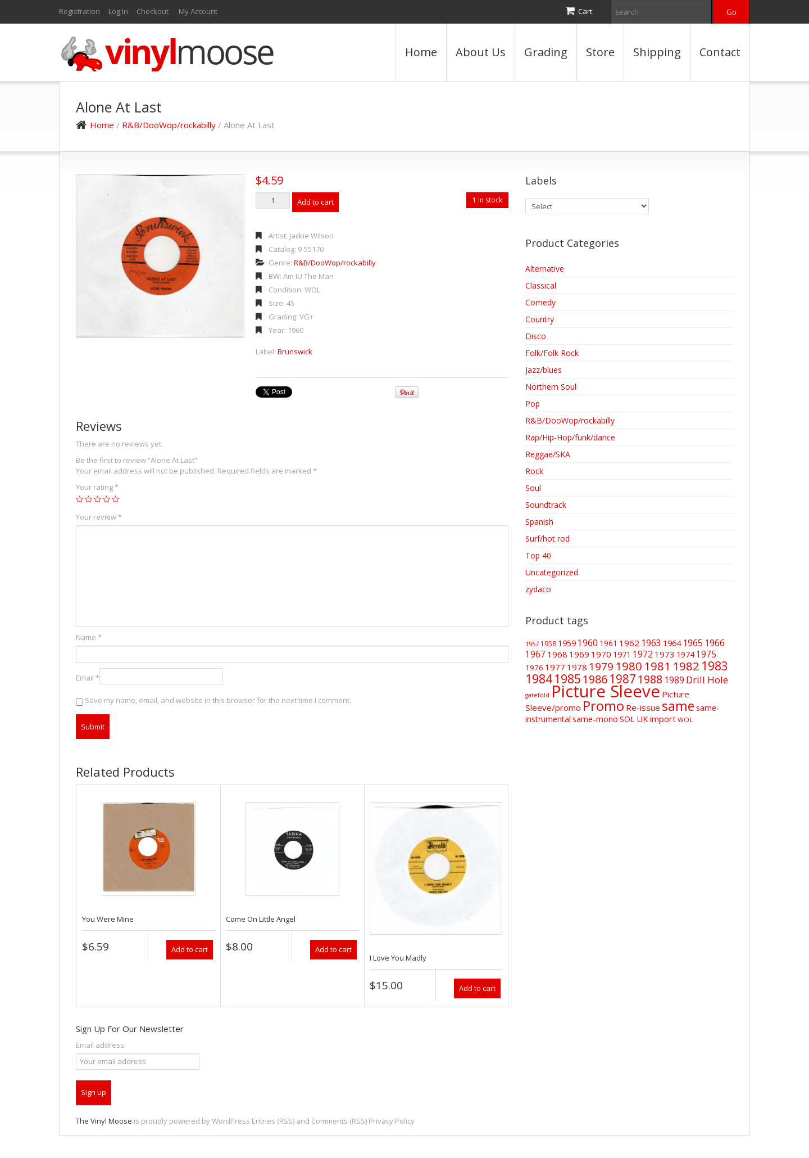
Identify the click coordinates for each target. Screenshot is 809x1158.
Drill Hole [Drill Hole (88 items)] (707, 679)
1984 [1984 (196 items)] (538, 678)
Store (600, 52)
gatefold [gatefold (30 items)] (537, 695)
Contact (719, 52)
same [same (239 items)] (678, 706)
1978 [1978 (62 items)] (577, 667)
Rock (534, 471)
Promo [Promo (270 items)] (603, 706)
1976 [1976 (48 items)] (534, 668)
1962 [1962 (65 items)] (629, 642)
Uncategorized (551, 572)
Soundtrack (545, 504)
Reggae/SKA (547, 454)
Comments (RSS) (339, 1121)
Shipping (657, 52)
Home (421, 52)
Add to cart (315, 202)
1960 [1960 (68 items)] (588, 643)
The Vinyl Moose (104, 1121)
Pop (532, 403)
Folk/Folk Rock (552, 353)
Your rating (97, 487)
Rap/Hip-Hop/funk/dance (570, 437)
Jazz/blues (543, 369)
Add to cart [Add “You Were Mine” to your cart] (189, 949)
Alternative (544, 268)
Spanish (539, 521)
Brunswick (295, 351)
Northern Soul (550, 386)
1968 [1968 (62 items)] (557, 654)
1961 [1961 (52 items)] (608, 643)
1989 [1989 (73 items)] (674, 680)
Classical (540, 285)
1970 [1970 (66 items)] (601, 654)
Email (87, 678)
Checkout (153, 11)
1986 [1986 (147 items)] (595, 679)
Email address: (101, 1045)
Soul (533, 488)
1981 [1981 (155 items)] (657, 666)
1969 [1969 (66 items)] (579, 654)
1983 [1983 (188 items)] (714, 665)
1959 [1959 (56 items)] (567, 643)
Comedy (540, 302)
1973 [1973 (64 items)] (665, 654)
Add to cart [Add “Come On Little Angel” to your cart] (333, 949)
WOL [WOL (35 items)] (685, 719)
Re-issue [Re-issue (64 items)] (643, 707)
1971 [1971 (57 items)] (622, 654)
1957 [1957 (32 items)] (532, 643)
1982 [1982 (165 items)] (685, 666)
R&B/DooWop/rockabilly (169, 124)
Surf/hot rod (547, 538)
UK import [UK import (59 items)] (656, 718)
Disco (535, 336)
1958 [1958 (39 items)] (548, 643)
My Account (198, 11)
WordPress (231, 1121)
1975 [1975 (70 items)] (706, 654)
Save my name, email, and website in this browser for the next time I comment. (218, 700)
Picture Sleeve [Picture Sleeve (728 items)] (605, 691)
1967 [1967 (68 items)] (535, 654)
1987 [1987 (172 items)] (622, 679)
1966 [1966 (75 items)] (715, 643)
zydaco (538, 589)
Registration (79, 11)
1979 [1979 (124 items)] (601, 666)
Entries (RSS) (273, 1121)
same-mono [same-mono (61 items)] (595, 718)
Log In (118, 11)
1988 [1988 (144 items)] (650, 679)
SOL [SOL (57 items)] (627, 719)
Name (89, 637)
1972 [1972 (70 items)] (643, 654)
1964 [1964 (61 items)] (672, 642)
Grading (545, 52)
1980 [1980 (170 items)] (628, 666)
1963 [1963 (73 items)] (651, 643)
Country (539, 319)
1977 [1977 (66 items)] (555, 667)
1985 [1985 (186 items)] (567, 678)
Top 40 (538, 555)
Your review (99, 517)
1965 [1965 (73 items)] (693, 643)
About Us (481, 52)
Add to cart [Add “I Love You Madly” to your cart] (477, 988)
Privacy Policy (392, 1121)
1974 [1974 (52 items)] (685, 654)
